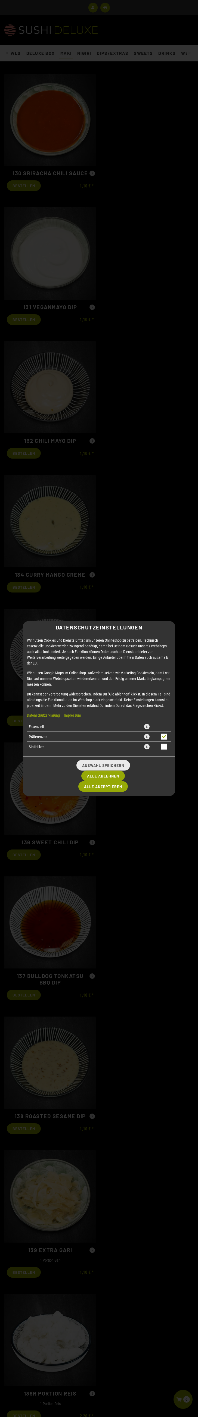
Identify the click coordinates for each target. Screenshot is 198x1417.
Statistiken (37, 626)
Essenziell (36, 606)
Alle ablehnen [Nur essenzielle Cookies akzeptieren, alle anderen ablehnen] (103, 655)
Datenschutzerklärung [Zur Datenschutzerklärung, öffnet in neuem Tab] (43, 594)
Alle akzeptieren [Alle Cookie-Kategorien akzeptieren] (103, 666)
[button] (147, 606)
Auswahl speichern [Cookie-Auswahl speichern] (103, 645)
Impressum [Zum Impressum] (72, 594)
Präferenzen (38, 616)
